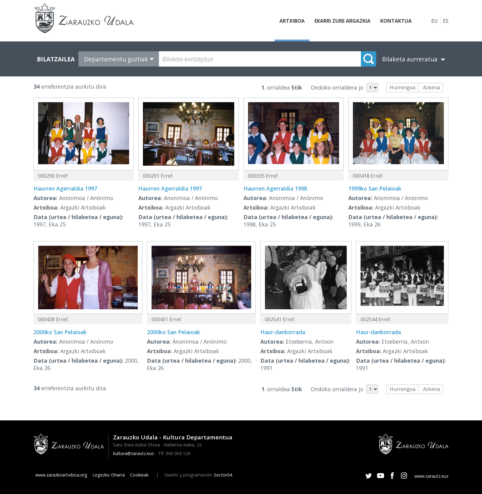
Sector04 (223, 475)
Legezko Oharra (109, 475)
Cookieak (139, 475)
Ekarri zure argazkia (342, 20)
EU (434, 20)
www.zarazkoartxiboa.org (61, 475)
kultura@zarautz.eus (133, 453)
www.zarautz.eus (431, 476)
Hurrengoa (402, 87)
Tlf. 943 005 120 (174, 453)
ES (445, 20)
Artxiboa (292, 20)
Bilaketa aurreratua (409, 59)
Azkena (431, 87)
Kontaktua (396, 20)
